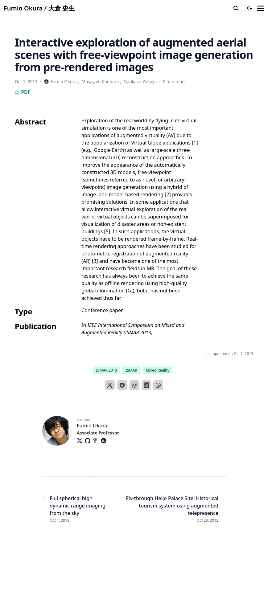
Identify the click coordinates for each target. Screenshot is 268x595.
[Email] (134, 385)
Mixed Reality (158, 370)
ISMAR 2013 (106, 370)
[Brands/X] (81, 440)
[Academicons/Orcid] (105, 440)
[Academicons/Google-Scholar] (97, 440)
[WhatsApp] (158, 385)
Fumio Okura (92, 425)
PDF (23, 92)
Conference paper (102, 310)
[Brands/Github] (89, 440)
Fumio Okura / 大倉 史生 (39, 8)
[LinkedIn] (146, 385)
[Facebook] (122, 385)
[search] (236, 8)
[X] (110, 385)
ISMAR (131, 370)
